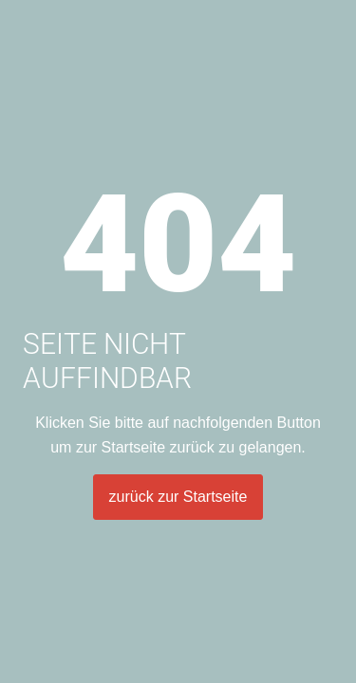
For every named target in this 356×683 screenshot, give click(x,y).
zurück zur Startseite (178, 497)
